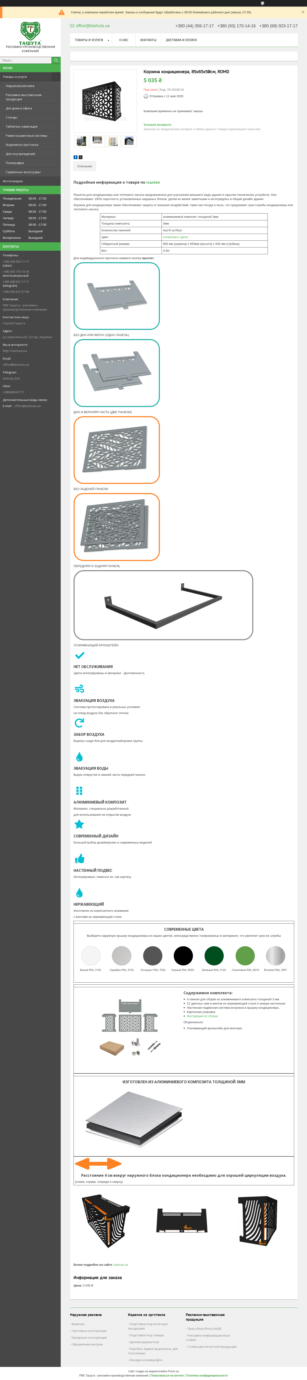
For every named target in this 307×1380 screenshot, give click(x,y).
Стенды (11, 117)
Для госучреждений (20, 154)
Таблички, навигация (21, 126)
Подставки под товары (147, 1335)
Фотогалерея (13, 181)
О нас (123, 40)
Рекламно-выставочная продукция (24, 97)
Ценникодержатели (144, 1342)
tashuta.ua (121, 1264)
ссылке (153, 182)
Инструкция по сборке (202, 1016)
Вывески (78, 1324)
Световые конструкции (89, 1331)
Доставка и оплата (181, 40)
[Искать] (56, 60)
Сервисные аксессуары (23, 172)
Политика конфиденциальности (207, 1375)
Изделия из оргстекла (22, 145)
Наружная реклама (20, 86)
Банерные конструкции (89, 1337)
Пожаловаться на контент (167, 1375)
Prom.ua (173, 1371)
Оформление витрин (87, 1344)
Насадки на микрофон (146, 1360)
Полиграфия (15, 163)
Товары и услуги (15, 77)
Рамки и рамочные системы (26, 135)
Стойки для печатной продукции (211, 1346)
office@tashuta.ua (16, 364)
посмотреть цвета (175, 237)
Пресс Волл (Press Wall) (204, 1328)
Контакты (148, 40)
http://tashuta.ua (15, 351)
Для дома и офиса (19, 108)
